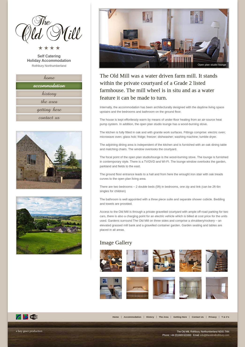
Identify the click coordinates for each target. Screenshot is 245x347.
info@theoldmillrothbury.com (214, 335)
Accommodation (132, 317)
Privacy (213, 317)
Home (116, 317)
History (150, 317)
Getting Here (180, 317)
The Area (164, 317)
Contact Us (198, 317)
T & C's (225, 317)
